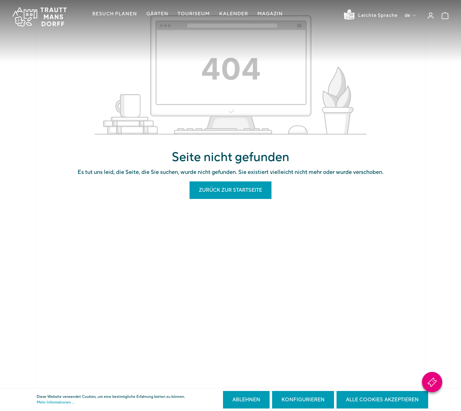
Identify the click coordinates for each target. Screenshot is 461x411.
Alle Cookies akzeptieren (382, 400)
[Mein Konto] (430, 16)
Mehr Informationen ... (56, 402)
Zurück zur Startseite (230, 190)
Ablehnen (246, 400)
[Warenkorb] (445, 16)
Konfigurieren (303, 400)
